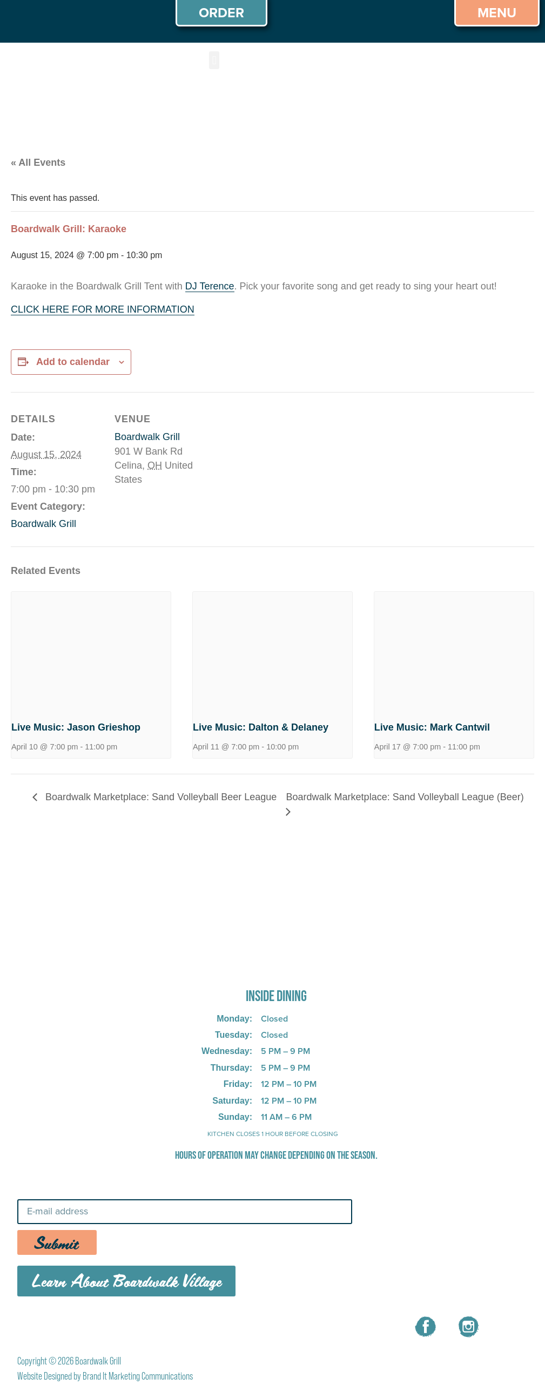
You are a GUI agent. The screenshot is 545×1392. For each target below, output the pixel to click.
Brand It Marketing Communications (138, 1376)
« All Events (38, 162)
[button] (214, 60)
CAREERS (205, 1325)
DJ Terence (209, 286)
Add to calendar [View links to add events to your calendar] (73, 361)
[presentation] (91, 651)
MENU (149, 1325)
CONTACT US (277, 1325)
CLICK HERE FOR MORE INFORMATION (102, 309)
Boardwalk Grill (43, 523)
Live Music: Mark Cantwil (432, 727)
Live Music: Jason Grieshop (75, 727)
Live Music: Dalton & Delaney (260, 727)
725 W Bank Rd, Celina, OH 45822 (259, 966)
